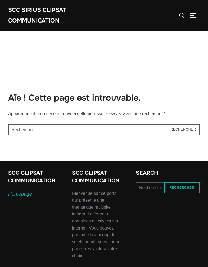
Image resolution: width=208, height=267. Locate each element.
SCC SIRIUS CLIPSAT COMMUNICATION (38, 15)
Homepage (20, 195)
